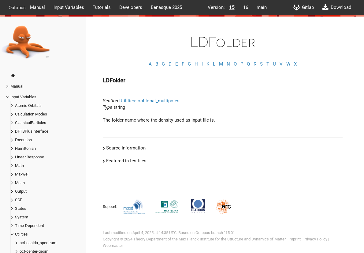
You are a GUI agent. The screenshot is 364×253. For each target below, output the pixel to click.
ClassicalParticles (30, 122)
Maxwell (22, 174)
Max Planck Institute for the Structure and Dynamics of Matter (232, 239)
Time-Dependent (29, 225)
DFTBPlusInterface (31, 131)
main (262, 7)
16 (245, 7)
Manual (37, 7)
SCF (18, 200)
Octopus (17, 7)
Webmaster (113, 245)
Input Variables (69, 7)
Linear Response (29, 157)
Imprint (294, 239)
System (21, 217)
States (20, 208)
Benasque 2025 (166, 7)
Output (21, 191)
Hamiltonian (25, 148)
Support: (110, 206)
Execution (23, 140)
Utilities (21, 234)
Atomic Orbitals (28, 105)
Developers (130, 7)
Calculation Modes (31, 114)
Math (19, 165)
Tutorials (102, 7)
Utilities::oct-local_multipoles (149, 101)
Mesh (20, 182)
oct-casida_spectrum (38, 242)
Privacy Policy (315, 239)
